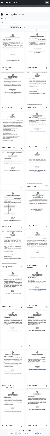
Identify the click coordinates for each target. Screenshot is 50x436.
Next (39, 433)
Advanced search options (10, 23)
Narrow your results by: (25, 10)
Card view (14, 27)
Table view (21, 27)
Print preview (5, 27)
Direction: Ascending (43, 30)
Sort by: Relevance (30, 30)
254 (36, 433)
